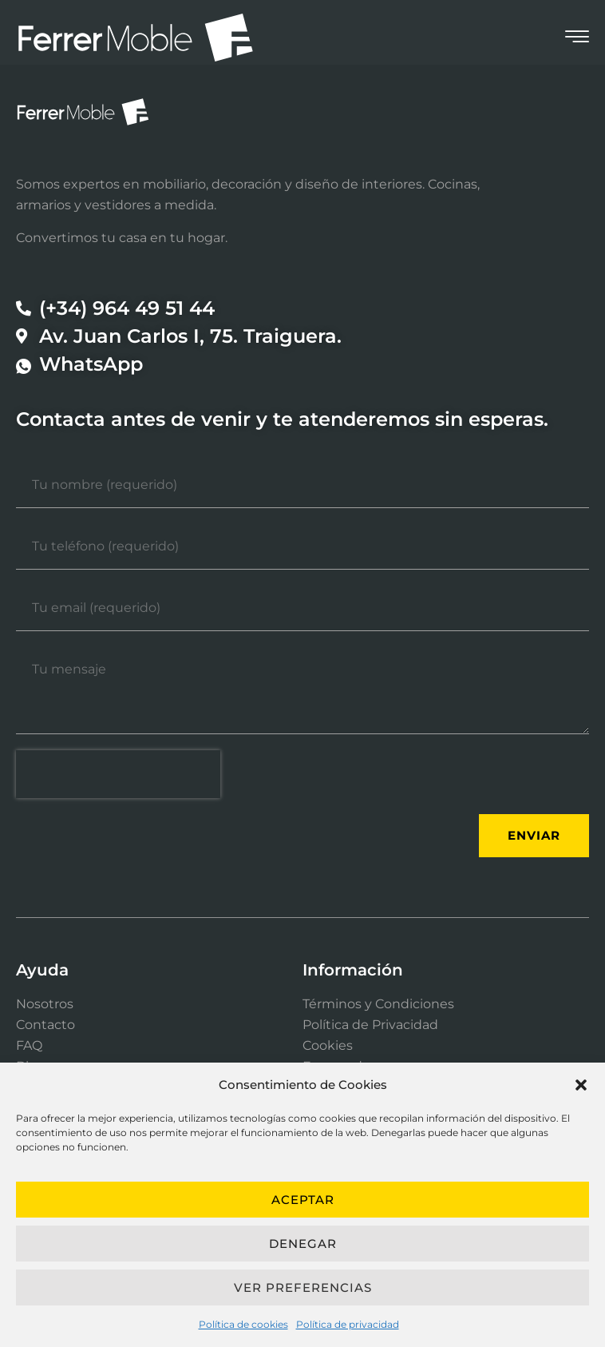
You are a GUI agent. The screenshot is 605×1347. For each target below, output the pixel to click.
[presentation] (118, 774)
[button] (581, 1085)
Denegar (303, 1243)
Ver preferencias (303, 1287)
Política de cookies (243, 1324)
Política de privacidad (347, 1324)
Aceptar (302, 1199)
